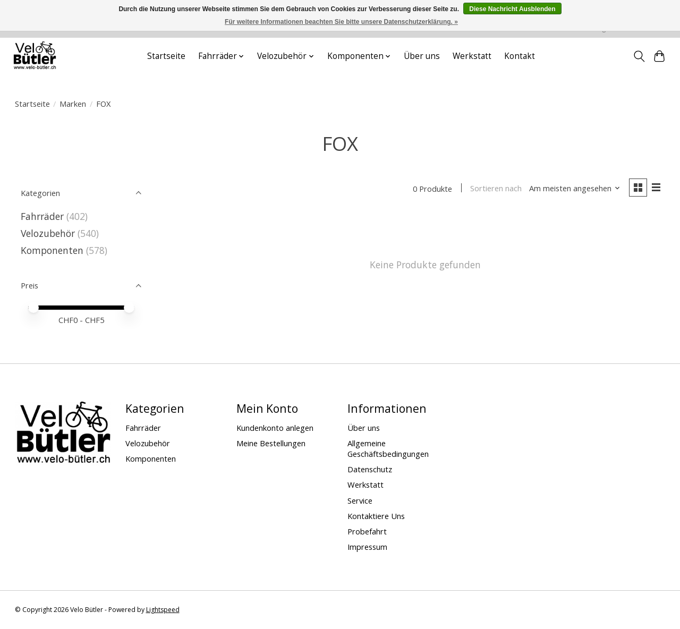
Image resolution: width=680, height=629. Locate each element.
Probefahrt (367, 531)
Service (359, 500)
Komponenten (52, 250)
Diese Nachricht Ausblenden (512, 9)
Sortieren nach (496, 188)
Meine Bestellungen (270, 443)
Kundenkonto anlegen (274, 427)
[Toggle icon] (639, 56)
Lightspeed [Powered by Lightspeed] (163, 609)
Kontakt (519, 56)
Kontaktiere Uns (376, 516)
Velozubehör (48, 233)
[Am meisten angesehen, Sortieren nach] (574, 188)
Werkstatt (472, 56)
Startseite (166, 56)
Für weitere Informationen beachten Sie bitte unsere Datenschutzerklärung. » (341, 22)
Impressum (367, 546)
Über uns (422, 56)
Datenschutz (369, 469)
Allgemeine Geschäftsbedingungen (388, 448)
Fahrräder (42, 216)
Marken (73, 103)
